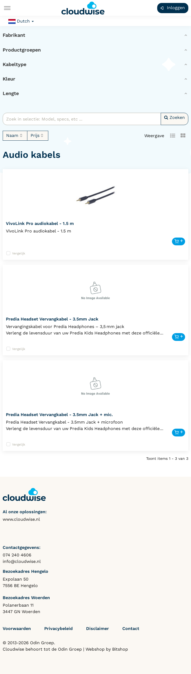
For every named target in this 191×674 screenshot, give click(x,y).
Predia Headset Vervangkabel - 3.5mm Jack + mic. (59, 414)
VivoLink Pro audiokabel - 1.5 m (40, 223)
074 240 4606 (17, 555)
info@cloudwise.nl (22, 561)
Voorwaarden (17, 628)
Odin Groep (70, 649)
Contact (130, 628)
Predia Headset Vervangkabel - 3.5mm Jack (52, 319)
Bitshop (120, 649)
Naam (15, 135)
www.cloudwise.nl (21, 519)
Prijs (38, 135)
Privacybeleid (58, 628)
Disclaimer (97, 628)
